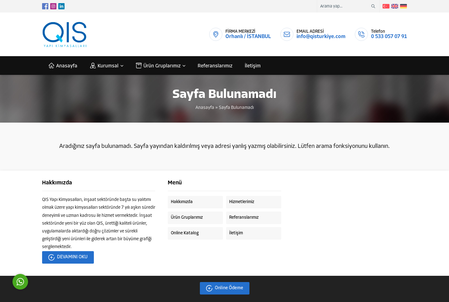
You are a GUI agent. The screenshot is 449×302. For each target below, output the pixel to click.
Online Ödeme (224, 288)
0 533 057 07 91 (389, 36)
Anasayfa (205, 107)
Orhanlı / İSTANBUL (248, 36)
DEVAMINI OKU (68, 257)
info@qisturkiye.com (321, 36)
